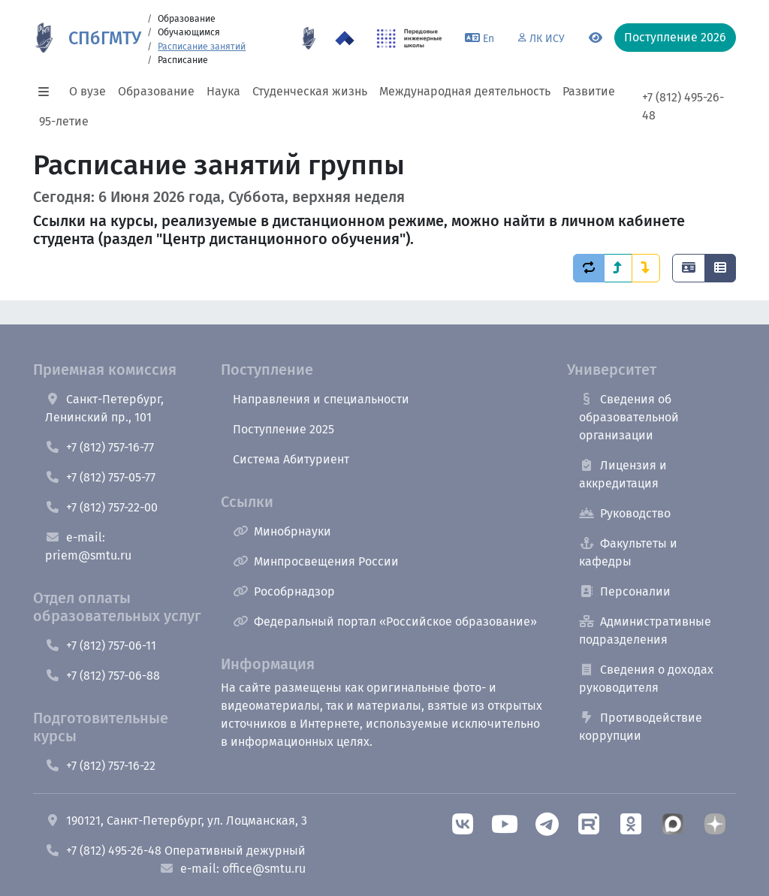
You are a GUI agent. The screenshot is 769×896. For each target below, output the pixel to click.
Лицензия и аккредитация (623, 474)
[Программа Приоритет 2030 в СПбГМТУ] (345, 38)
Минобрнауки (282, 531)
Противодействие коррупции (640, 726)
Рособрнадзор (284, 591)
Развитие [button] (588, 91)
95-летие (64, 121)
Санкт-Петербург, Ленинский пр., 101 (104, 408)
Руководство (625, 513)
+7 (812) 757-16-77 (99, 447)
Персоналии (625, 591)
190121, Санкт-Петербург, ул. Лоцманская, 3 (176, 820)
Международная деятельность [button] (464, 91)
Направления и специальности (321, 399)
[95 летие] (309, 38)
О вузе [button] (87, 91)
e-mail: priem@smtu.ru (88, 546)
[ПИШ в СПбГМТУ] (410, 38)
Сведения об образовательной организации (629, 417)
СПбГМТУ (104, 38)
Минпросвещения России (316, 561)
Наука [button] (223, 91)
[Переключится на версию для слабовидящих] (595, 38)
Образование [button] (156, 91)
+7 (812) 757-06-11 (100, 645)
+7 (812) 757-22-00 (101, 507)
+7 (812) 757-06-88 (102, 675)
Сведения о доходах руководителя (646, 678)
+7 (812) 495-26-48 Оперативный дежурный (175, 850)
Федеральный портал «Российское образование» (385, 621)
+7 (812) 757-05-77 (100, 477)
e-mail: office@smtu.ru (232, 868)
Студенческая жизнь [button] (309, 91)
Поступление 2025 (283, 429)
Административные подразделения (645, 630)
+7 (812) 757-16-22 (100, 766)
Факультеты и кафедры (628, 552)
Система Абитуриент (291, 459)
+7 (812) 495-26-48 (683, 106)
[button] (48, 92)
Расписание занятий (202, 46)
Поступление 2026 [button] (675, 37)
